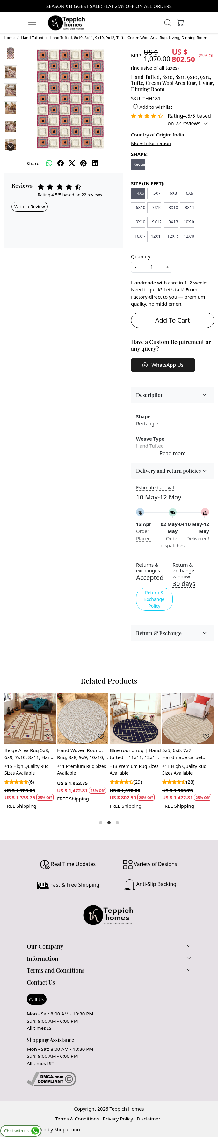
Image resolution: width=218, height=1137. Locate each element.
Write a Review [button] (29, 207)
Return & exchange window (183, 571)
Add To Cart (172, 320)
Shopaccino (67, 1129)
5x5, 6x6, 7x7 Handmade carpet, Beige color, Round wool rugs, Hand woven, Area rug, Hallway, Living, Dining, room (183, 754)
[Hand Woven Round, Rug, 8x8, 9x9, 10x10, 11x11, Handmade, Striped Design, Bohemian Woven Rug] (82, 718)
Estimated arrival (155, 487)
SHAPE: (139, 154)
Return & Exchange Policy (154, 599)
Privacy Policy (118, 1118)
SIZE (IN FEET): (147, 183)
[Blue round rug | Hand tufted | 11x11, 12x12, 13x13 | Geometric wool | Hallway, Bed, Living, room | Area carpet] (135, 718)
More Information (151, 143)
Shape (143, 416)
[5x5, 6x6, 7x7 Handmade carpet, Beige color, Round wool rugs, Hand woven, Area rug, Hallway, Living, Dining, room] (188, 718)
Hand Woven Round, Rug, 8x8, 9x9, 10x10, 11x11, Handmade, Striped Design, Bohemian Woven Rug (82, 754)
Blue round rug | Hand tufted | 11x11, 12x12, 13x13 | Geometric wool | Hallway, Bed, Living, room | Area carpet (135, 754)
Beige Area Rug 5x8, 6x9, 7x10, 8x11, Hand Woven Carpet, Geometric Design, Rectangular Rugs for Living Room (29, 754)
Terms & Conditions (77, 1118)
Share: (33, 163)
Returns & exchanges (148, 568)
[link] (168, 22)
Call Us (36, 999)
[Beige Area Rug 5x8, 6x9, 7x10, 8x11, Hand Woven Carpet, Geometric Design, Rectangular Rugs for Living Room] (30, 718)
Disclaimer (148, 1118)
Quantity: (141, 256)
